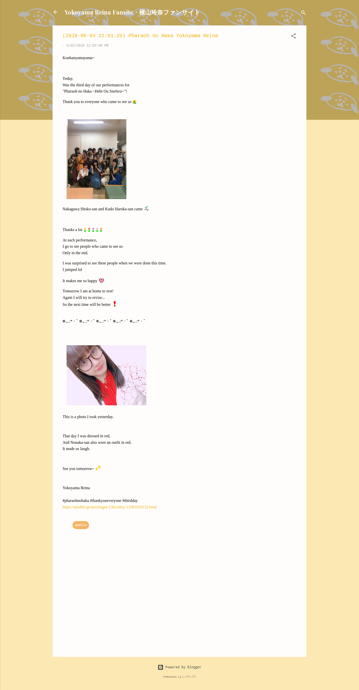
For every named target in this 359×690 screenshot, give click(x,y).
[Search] (303, 13)
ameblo (81, 525)
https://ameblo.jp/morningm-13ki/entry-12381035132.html (110, 507)
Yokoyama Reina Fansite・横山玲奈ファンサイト (132, 12)
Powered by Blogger (179, 667)
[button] (293, 37)
